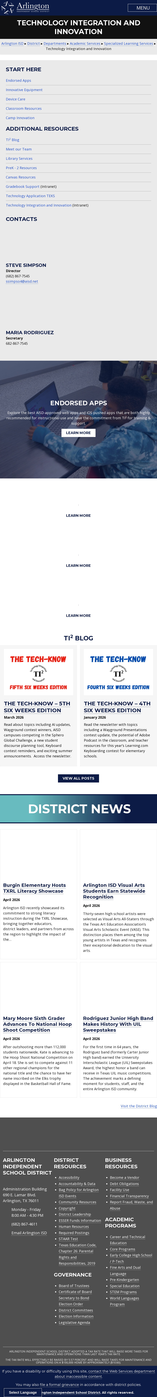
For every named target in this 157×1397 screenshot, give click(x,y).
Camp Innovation (20, 117)
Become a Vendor (124, 1177)
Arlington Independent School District (68, 1392)
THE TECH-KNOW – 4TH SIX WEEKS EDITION (117, 707)
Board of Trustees (74, 1285)
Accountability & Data (77, 1183)
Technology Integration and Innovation (38, 205)
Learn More (78, 433)
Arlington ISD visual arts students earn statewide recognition (114, 890)
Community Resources (77, 1201)
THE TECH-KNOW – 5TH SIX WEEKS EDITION (37, 707)
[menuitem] (121, 1138)
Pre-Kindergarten (124, 1279)
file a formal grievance (59, 1384)
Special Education (124, 1285)
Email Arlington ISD (29, 1232)
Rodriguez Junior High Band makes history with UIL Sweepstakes (118, 1023)
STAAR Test (68, 1238)
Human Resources (74, 1226)
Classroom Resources (24, 108)
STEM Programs (123, 1291)
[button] (142, 8)
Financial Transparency (129, 1195)
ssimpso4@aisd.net (22, 281)
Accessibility (69, 1177)
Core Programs (122, 1248)
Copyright (67, 1207)
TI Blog (12, 139)
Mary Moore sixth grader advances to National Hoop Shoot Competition (37, 1023)
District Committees (76, 1309)
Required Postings (74, 1232)
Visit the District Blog (139, 1105)
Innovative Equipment (24, 89)
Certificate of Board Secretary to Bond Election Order (75, 1297)
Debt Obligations (124, 1183)
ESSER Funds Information (80, 1220)
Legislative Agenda (74, 1322)
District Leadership (75, 1213)
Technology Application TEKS (30, 195)
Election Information (76, 1315)
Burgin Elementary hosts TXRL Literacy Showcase (34, 887)
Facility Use (119, 1189)
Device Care (15, 99)
